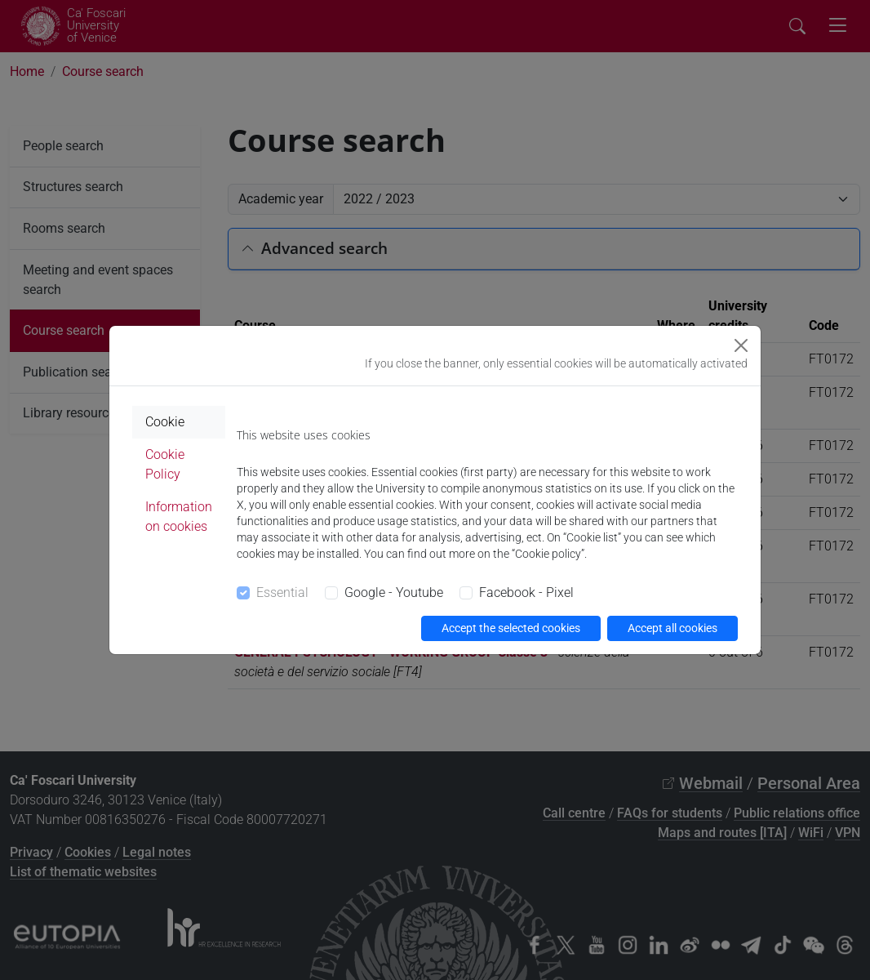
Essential (282, 592)
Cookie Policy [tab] (164, 464)
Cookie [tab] (164, 422)
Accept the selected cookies (511, 628)
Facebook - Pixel (526, 592)
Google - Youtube (393, 592)
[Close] (741, 345)
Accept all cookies (672, 628)
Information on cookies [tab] (178, 516)
